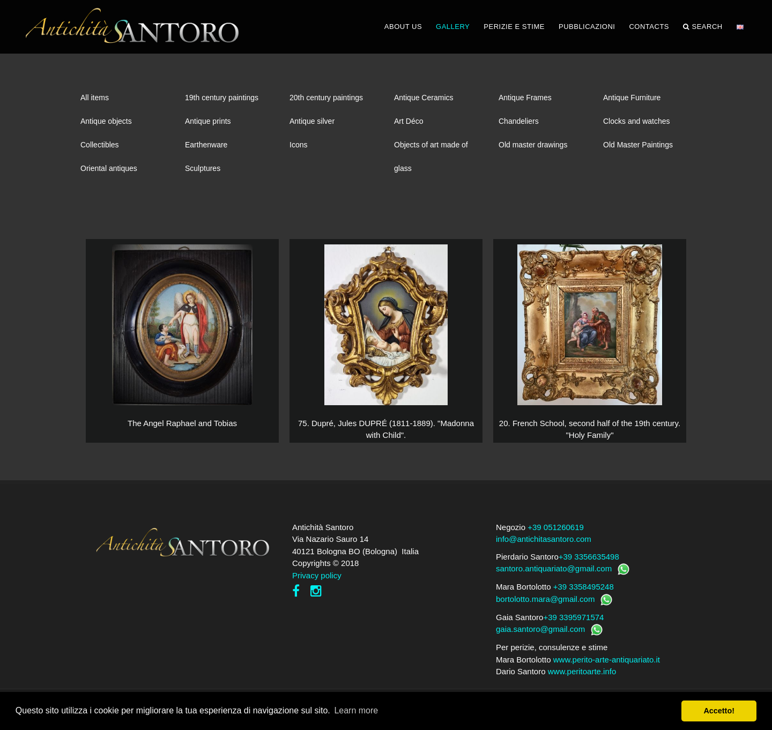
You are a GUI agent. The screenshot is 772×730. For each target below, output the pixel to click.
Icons (298, 144)
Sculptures (202, 168)
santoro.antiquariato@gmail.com (554, 568)
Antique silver (312, 121)
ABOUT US (403, 27)
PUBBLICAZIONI (587, 27)
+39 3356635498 (589, 556)
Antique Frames (525, 97)
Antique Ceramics (424, 97)
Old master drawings (533, 144)
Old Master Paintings (638, 144)
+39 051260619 (556, 527)
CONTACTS (649, 27)
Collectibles (99, 144)
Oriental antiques (108, 168)
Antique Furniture (631, 97)
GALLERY (453, 27)
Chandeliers (519, 121)
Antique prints (208, 121)
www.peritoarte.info (582, 671)
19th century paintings (221, 97)
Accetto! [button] (718, 710)
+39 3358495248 (583, 586)
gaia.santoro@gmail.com (540, 629)
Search (703, 27)
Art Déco (408, 121)
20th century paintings (326, 97)
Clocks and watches (636, 121)
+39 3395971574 (573, 617)
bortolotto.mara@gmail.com (545, 599)
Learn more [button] (356, 710)
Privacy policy (317, 575)
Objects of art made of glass (431, 148)
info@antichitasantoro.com (543, 538)
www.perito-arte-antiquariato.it (606, 659)
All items (94, 97)
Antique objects (106, 121)
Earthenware (206, 144)
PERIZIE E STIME (514, 27)
